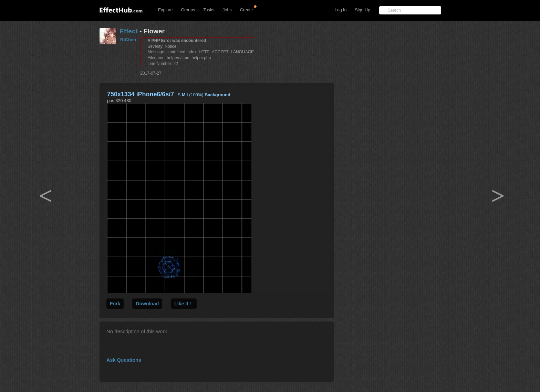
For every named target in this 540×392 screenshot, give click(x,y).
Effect (129, 31)
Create (246, 10)
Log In (341, 10)
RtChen (128, 39)
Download (147, 303)
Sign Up (362, 10)
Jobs (226, 10)
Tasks (208, 10)
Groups (188, 10)
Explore (165, 10)
